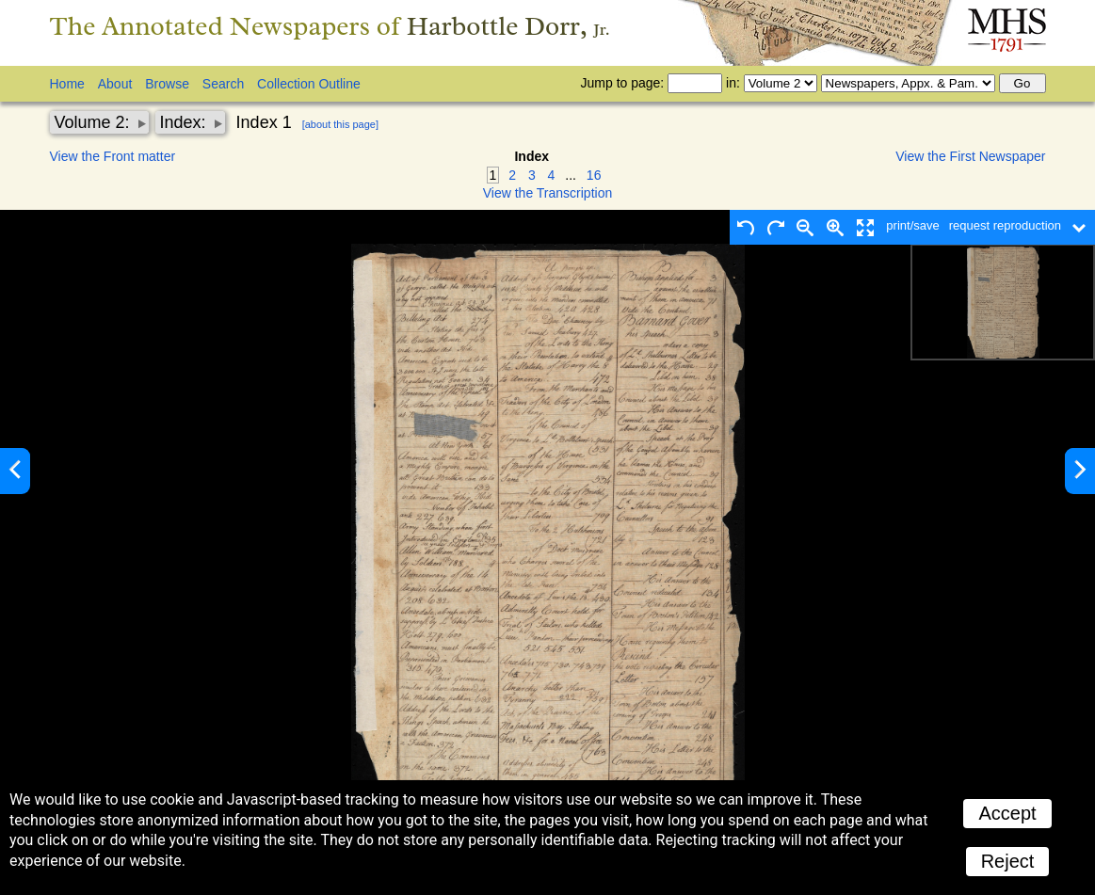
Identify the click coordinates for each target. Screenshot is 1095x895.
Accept (1007, 813)
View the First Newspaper (970, 156)
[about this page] (340, 124)
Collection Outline (309, 83)
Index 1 (264, 122)
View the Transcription (547, 192)
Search (223, 83)
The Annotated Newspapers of (330, 25)
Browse (167, 83)
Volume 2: (95, 122)
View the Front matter (113, 156)
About (115, 83)
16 (594, 175)
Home (67, 83)
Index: (185, 122)
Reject (1008, 861)
